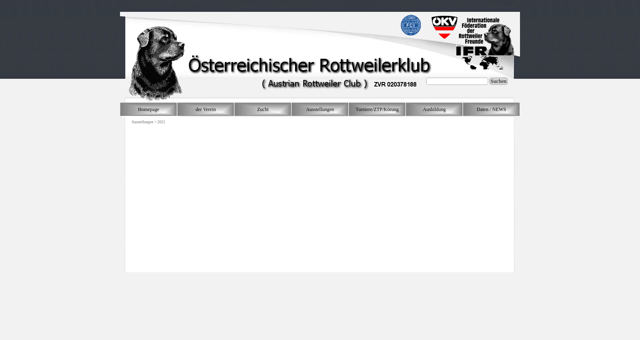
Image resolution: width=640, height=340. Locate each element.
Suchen (499, 81)
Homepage (148, 109)
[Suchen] (457, 81)
